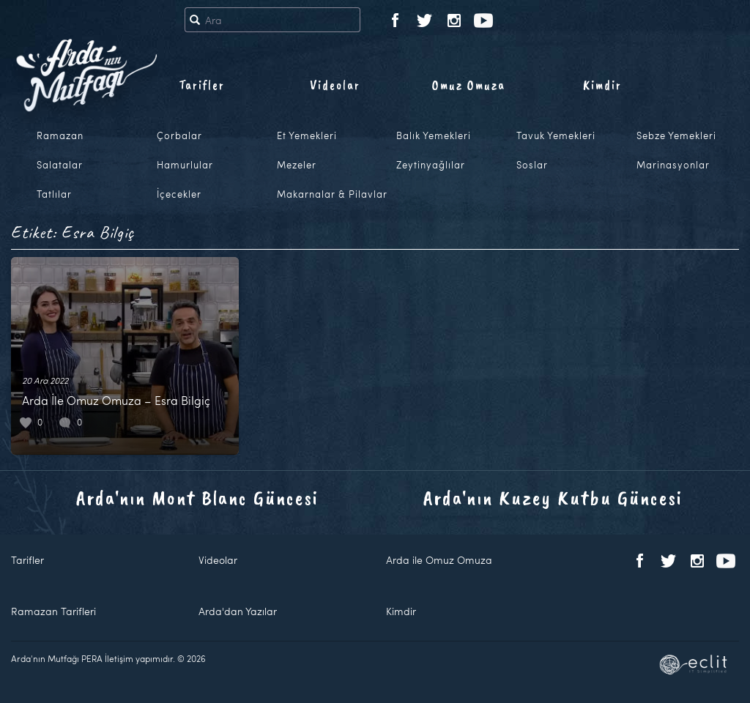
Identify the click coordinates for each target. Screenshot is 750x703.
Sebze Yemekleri (676, 135)
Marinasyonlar (673, 164)
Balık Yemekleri (433, 135)
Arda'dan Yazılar (237, 611)
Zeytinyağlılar (430, 164)
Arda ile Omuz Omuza (439, 560)
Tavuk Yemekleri (555, 135)
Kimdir (602, 85)
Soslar (532, 164)
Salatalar (60, 164)
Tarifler (202, 85)
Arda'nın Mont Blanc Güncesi (197, 497)
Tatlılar (54, 194)
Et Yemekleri (307, 135)
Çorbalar (179, 135)
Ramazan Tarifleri (53, 611)
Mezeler (296, 164)
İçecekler (179, 194)
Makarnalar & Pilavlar (332, 194)
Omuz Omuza (468, 85)
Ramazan (60, 135)
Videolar (335, 85)
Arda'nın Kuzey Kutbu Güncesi (553, 497)
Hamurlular (185, 164)
